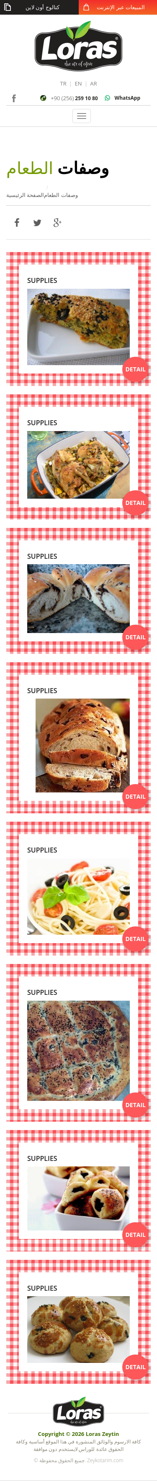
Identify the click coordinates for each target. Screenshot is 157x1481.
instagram (26, 97)
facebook (13, 97)
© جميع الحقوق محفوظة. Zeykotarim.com (79, 1460)
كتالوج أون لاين (42, 7)
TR (63, 83)
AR (93, 83)
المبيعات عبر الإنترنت (121, 7)
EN (78, 83)
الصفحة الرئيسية (25, 195)
